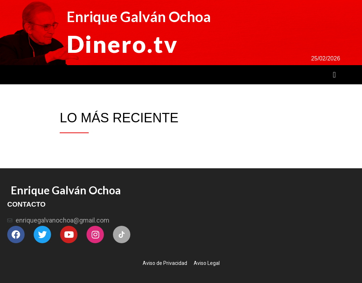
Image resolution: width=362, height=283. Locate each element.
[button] (334, 75)
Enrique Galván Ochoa (139, 16)
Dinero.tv (122, 44)
